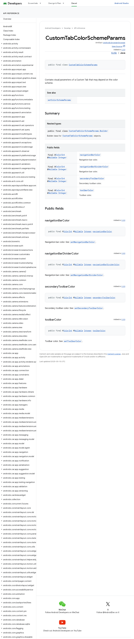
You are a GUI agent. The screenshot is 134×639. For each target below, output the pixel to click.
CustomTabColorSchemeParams (83, 64)
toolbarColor (87, 190)
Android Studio (121, 3)
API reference (11, 13)
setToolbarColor (72, 341)
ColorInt (60, 155)
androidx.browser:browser (114, 43)
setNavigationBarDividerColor (86, 275)
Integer (62, 157)
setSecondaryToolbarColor (89, 308)
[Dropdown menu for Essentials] (41, 3)
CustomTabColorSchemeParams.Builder (88, 131)
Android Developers (53, 28)
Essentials (33, 3)
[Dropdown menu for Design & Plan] (64, 3)
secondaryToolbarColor (92, 178)
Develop (67, 28)
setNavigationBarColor (82, 242)
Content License (114, 354)
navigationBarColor (90, 155)
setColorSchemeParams (59, 100)
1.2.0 (123, 50)
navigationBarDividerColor (94, 166)
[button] (17, 44)
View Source (117, 46)
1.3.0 (123, 253)
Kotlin (114, 53)
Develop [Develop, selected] (75, 3)
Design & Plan (54, 3)
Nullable (52, 157)
